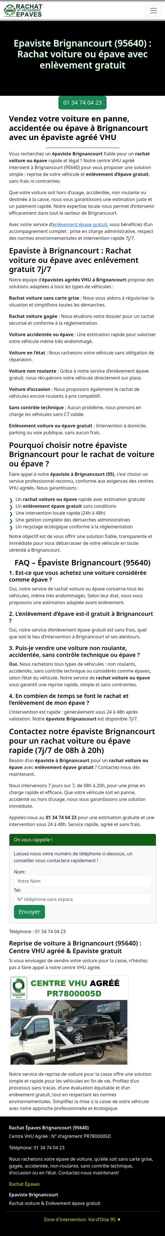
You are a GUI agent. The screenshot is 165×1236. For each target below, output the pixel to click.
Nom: (20, 872)
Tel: (17, 890)
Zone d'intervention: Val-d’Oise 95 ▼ (82, 1219)
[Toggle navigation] (154, 10)
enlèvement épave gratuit (79, 224)
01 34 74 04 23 (82, 102)
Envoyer (29, 912)
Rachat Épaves (24, 1184)
